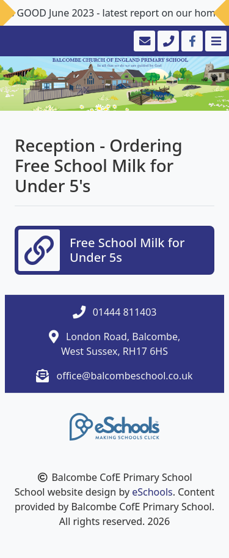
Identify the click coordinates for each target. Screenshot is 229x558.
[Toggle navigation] (215, 41)
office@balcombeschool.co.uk (125, 375)
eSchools (152, 492)
